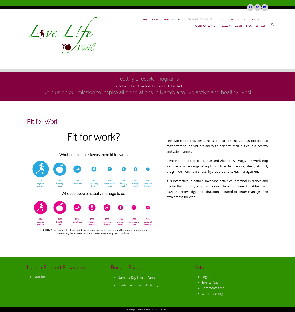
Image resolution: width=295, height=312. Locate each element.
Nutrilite (40, 277)
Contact (260, 25)
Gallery (226, 25)
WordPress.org (212, 293)
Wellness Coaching (254, 19)
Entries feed (210, 282)
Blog (249, 25)
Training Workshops (199, 19)
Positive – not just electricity (138, 285)
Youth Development (206, 25)
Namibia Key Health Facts (136, 277)
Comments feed (213, 288)
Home (145, 19)
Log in (206, 277)
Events (238, 25)
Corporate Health (173, 19)
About (155, 19)
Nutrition (233, 19)
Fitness (220, 19)
